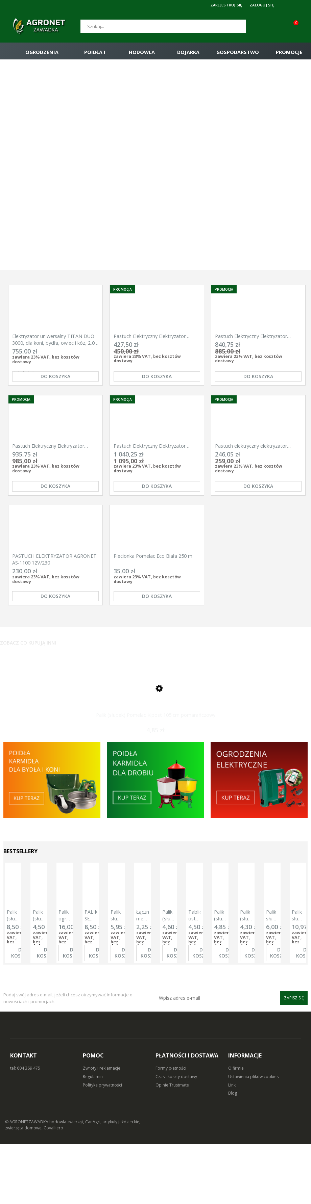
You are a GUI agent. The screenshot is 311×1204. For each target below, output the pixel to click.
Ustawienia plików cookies (253, 1137)
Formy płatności (171, 1128)
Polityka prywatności (102, 1145)
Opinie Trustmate (172, 1145)
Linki (232, 1145)
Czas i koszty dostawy (176, 1137)
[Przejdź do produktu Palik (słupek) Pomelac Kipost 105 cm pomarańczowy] (155, 740)
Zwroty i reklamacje (101, 1128)
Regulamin (93, 1137)
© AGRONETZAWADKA (27, 1182)
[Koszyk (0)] (301, 26)
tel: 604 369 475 (25, 1128)
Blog (232, 1153)
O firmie (236, 1128)
